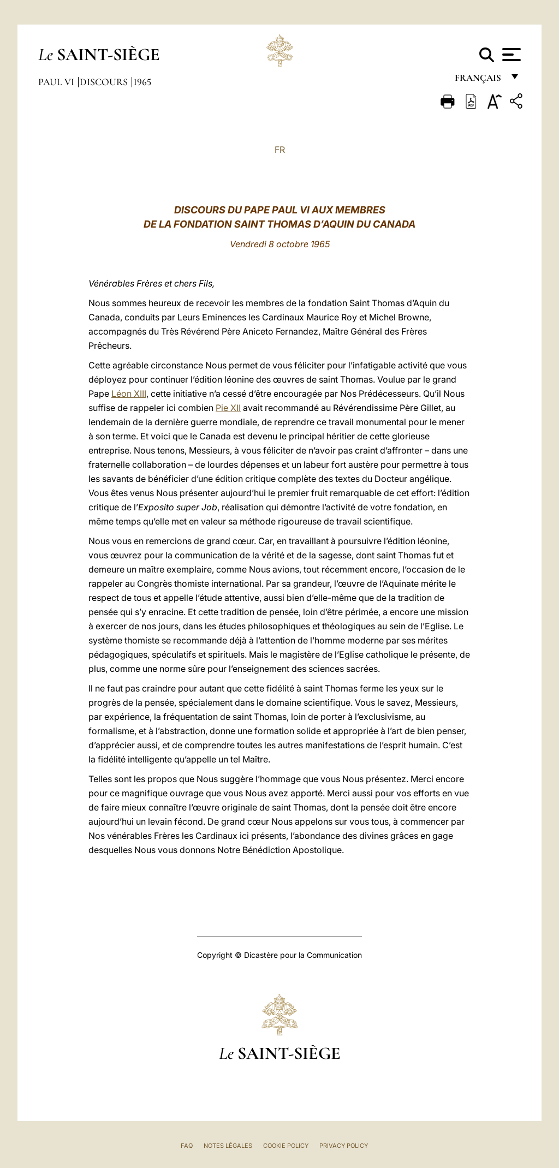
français (479, 80)
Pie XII (228, 407)
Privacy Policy (343, 1145)
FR (280, 149)
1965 (142, 82)
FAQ (187, 1145)
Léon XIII (128, 393)
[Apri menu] (510, 54)
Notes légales (228, 1145)
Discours (105, 82)
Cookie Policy (285, 1145)
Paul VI (57, 82)
